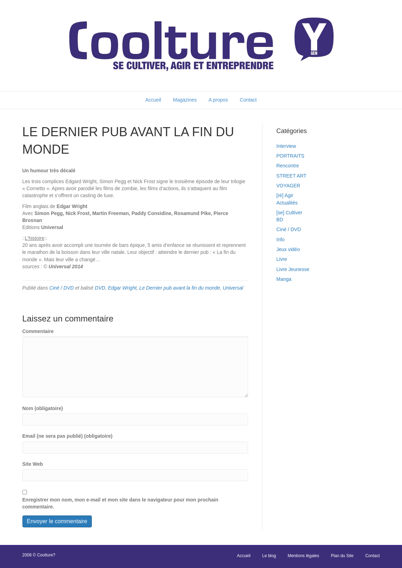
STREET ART (292, 176)
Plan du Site (342, 555)
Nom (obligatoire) (42, 408)
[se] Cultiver (289, 212)
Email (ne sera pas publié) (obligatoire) (67, 436)
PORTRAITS (291, 156)
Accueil (153, 100)
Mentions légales (303, 555)
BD (280, 219)
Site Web (32, 464)
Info (281, 239)
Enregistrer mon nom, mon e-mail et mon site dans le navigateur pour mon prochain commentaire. (120, 503)
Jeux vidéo (288, 249)
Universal (233, 288)
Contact (248, 100)
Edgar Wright (122, 288)
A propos (218, 100)
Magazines (185, 100)
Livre (282, 259)
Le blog (269, 555)
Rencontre (288, 165)
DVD (100, 288)
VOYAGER (288, 185)
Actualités (287, 203)
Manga (284, 279)
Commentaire (38, 331)
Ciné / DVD (61, 288)
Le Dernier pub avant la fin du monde (179, 288)
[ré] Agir (285, 195)
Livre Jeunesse (293, 269)
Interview (286, 146)
